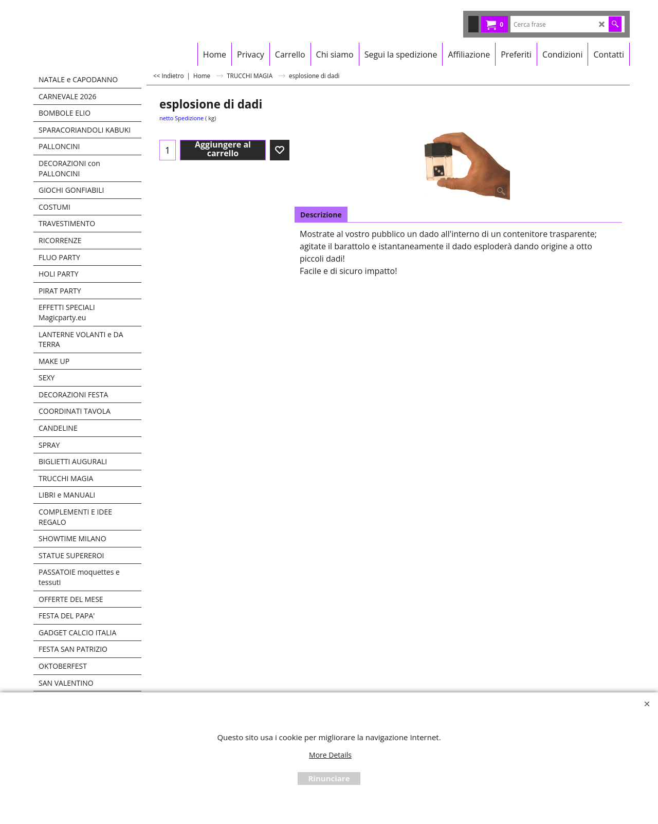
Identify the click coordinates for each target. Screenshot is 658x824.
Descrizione (321, 214)
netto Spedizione (181, 118)
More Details (330, 755)
